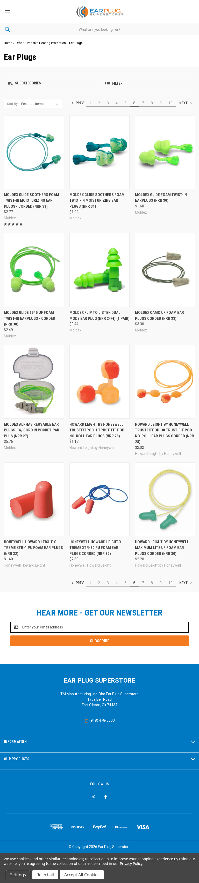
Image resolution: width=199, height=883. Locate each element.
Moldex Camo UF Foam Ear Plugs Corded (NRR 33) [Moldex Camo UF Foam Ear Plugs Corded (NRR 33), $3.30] (159, 315)
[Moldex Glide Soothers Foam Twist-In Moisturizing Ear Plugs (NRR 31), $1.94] (99, 152)
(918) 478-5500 (99, 720)
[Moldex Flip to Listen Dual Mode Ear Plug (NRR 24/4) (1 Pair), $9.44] (99, 270)
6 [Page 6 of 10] (134, 103)
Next (185, 103)
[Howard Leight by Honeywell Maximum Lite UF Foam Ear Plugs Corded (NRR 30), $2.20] (165, 499)
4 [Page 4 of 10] (117, 103)
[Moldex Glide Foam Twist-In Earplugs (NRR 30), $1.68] (165, 152)
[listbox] (40, 104)
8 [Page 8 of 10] (152, 103)
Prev (77, 103)
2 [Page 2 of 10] (99, 103)
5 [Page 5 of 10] (125, 103)
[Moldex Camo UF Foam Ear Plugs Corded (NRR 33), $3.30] (165, 270)
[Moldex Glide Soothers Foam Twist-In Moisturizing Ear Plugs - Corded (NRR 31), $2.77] (34, 152)
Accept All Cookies (82, 875)
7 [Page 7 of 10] (143, 103)
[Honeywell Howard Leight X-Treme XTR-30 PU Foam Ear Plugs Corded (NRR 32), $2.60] (99, 499)
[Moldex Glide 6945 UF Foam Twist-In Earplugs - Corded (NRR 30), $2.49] (34, 270)
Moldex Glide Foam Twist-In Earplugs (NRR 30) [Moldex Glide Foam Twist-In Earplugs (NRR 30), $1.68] (161, 197)
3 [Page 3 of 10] (108, 103)
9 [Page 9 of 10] (161, 103)
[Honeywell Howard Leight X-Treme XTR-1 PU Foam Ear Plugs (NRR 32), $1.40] (34, 499)
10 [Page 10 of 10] (170, 103)
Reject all (45, 875)
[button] (51, 83)
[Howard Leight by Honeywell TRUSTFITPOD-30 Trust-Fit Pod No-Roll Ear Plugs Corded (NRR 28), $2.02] (165, 382)
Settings (18, 875)
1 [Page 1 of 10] (90, 103)
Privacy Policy (131, 863)
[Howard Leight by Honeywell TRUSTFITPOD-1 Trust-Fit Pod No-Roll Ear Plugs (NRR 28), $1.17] (99, 382)
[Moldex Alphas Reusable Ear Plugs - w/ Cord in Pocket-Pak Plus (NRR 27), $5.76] (34, 382)
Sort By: (12, 104)
